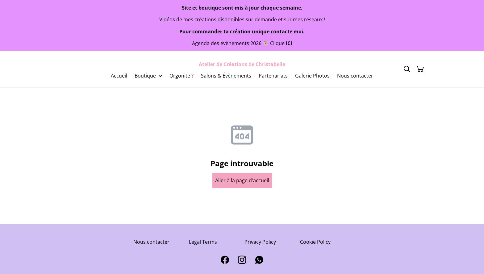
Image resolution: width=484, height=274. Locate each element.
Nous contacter (151, 241)
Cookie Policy (315, 241)
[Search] (407, 69)
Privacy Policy (260, 241)
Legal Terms (203, 241)
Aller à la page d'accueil (242, 180)
